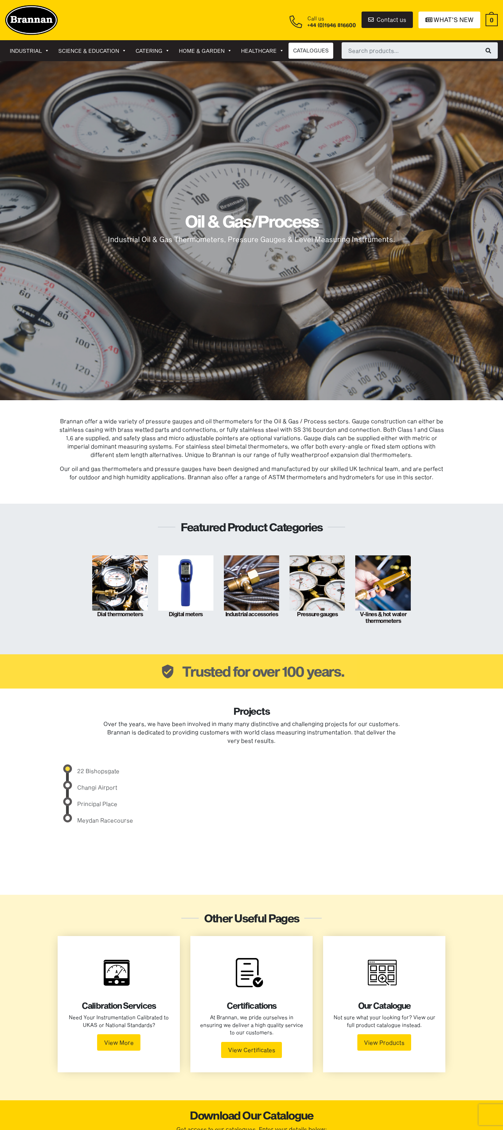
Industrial (29, 50)
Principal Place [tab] (97, 803)
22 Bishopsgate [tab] (98, 771)
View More (119, 1042)
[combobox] (420, 50)
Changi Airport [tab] (97, 787)
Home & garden (205, 50)
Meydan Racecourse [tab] (105, 820)
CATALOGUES (311, 50)
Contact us (387, 19)
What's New (449, 19)
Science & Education (92, 50)
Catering (153, 50)
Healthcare (262, 50)
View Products (384, 1042)
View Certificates (251, 1049)
